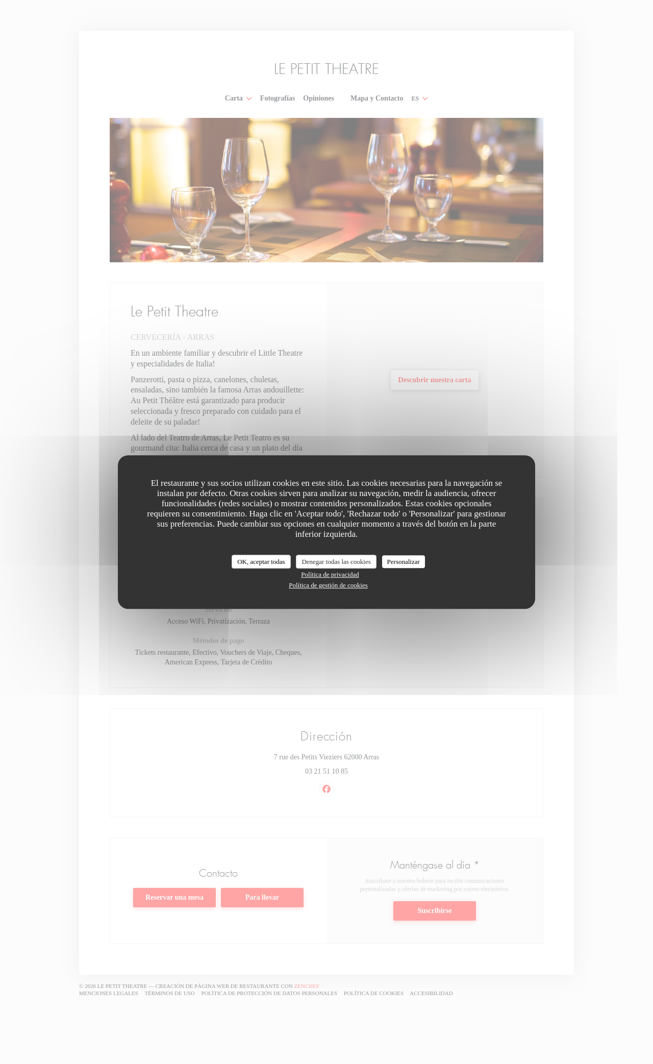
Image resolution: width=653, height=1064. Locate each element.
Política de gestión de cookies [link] (328, 585)
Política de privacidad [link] (330, 574)
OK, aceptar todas (261, 561)
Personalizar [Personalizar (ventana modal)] (403, 561)
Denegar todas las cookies (336, 561)
